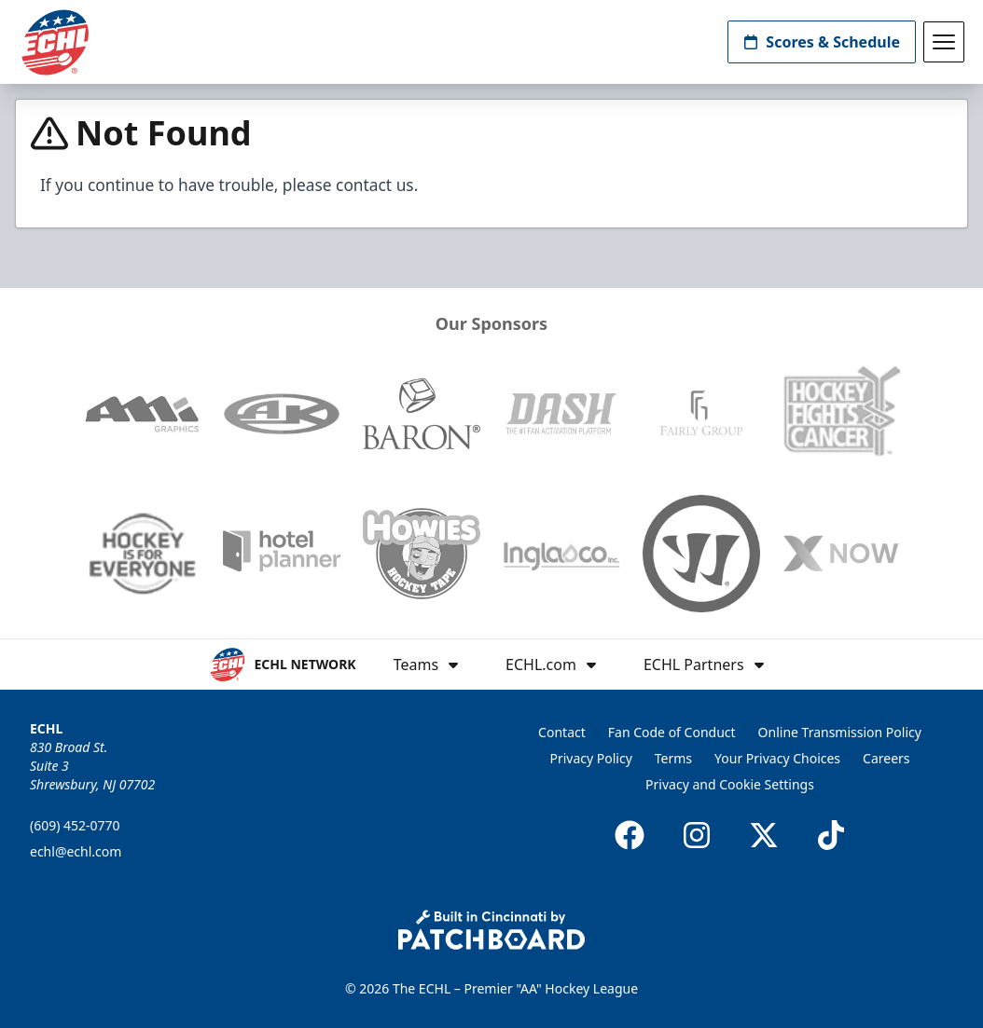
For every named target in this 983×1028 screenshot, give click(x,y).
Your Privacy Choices (777, 758)
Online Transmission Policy (839, 732)
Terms (673, 758)
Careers (886, 758)
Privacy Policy (590, 758)
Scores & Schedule (821, 42)
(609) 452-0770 (75, 825)
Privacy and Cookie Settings (729, 784)
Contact (562, 732)
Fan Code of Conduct (672, 732)
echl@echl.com (75, 851)
